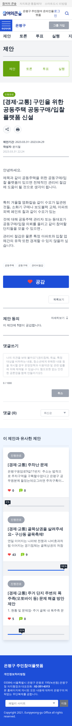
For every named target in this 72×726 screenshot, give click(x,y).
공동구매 (22, 265)
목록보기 (58, 299)
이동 (64, 703)
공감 (40, 281)
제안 (7, 36)
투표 (39, 36)
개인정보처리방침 (14, 674)
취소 (60, 393)
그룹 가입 (59, 25)
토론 (23, 36)
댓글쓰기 (10, 345)
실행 (56, 36)
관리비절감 (37, 265)
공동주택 (9, 265)
